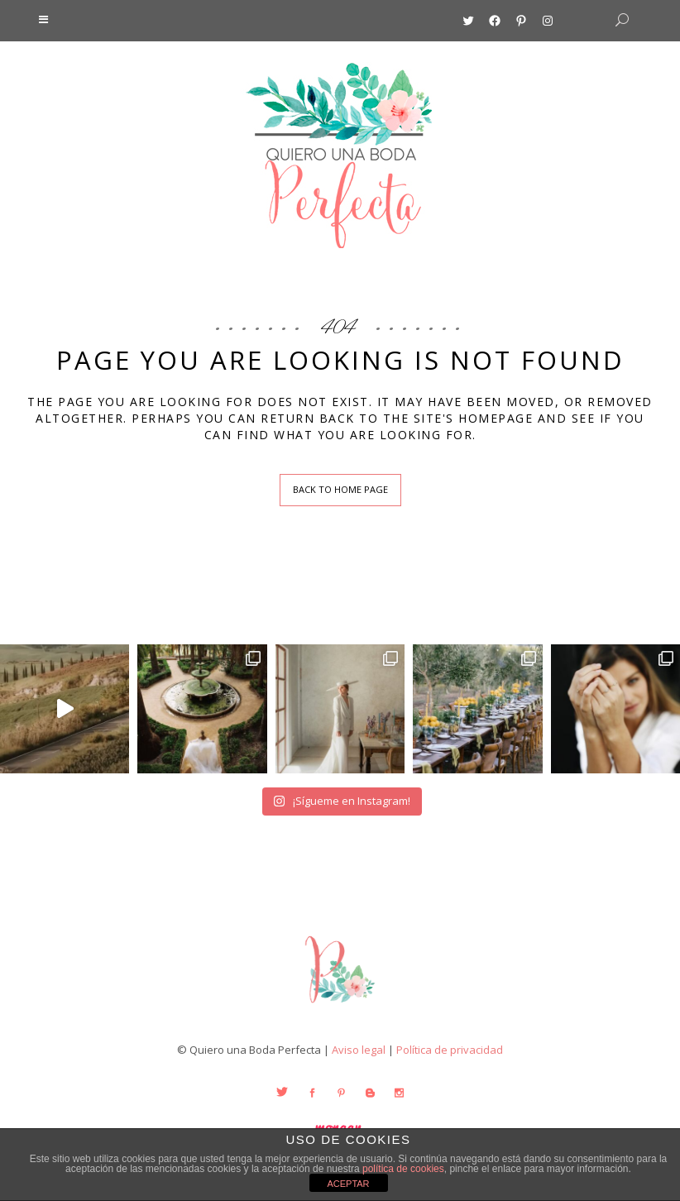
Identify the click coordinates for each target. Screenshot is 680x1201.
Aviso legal (358, 1049)
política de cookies (403, 1169)
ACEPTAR (348, 1184)
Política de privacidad (449, 1049)
